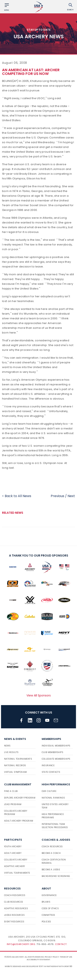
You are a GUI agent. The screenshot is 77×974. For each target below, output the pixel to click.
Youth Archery (12, 846)
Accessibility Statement (38, 959)
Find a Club (10, 791)
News (7, 745)
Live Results (11, 752)
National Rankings (53, 797)
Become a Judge (51, 869)
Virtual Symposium (15, 772)
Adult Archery (12, 853)
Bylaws (46, 901)
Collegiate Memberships (56, 758)
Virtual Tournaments (17, 872)
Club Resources (13, 901)
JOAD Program (13, 804)
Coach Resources (52, 846)
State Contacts (51, 772)
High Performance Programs (53, 816)
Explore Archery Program (19, 797)
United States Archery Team (55, 806)
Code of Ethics (50, 908)
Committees (48, 915)
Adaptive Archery (14, 866)
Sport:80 (68, 966)
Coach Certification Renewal (54, 861)
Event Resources (14, 921)
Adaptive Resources (16, 908)
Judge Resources (14, 915)
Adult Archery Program (18, 820)
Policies (46, 921)
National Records (15, 765)
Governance (49, 895)
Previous (57, 496)
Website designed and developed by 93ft (24, 966)
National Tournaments (18, 758)
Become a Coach (51, 853)
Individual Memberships (56, 745)
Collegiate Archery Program (15, 812)
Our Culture (49, 791)
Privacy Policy (52, 957)
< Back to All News (16, 496)
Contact (61, 944)
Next (71, 496)
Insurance (48, 765)
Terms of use (66, 957)
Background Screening (56, 876)
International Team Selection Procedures (55, 826)
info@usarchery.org (21, 944)
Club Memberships (52, 752)
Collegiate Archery (15, 859)
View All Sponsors (38, 695)
